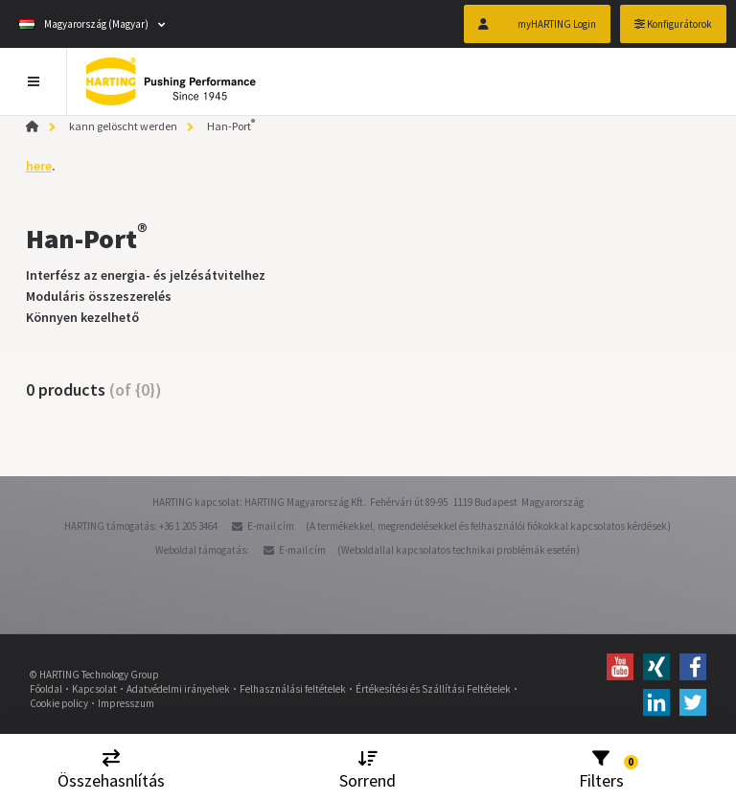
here (39, 165)
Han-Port (231, 126)
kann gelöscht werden (123, 126)
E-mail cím (270, 526)
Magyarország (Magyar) (84, 24)
